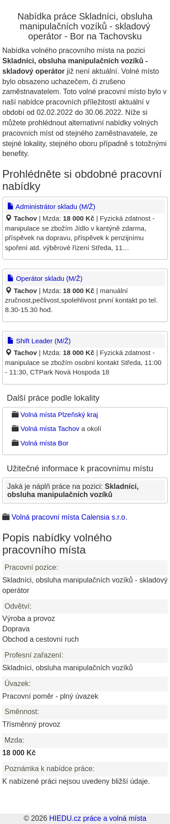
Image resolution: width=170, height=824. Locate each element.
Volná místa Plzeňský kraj (59, 414)
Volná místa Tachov (49, 428)
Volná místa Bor (44, 443)
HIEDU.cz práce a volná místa (97, 818)
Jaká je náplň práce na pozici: (73, 490)
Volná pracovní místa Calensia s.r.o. (69, 517)
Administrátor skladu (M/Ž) (51, 206)
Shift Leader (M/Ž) (39, 341)
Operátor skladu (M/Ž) (45, 278)
